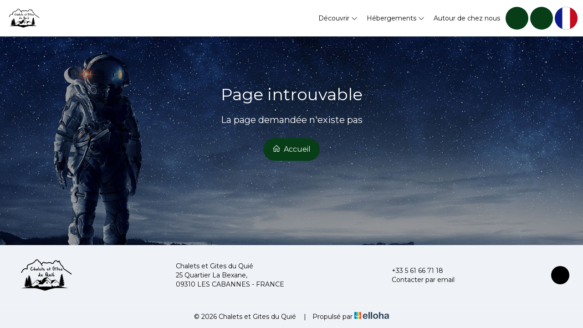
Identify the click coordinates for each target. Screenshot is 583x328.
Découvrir (338, 18)
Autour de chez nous (467, 18)
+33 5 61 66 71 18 (412, 270)
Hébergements (395, 18)
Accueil (291, 149)
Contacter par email (418, 280)
